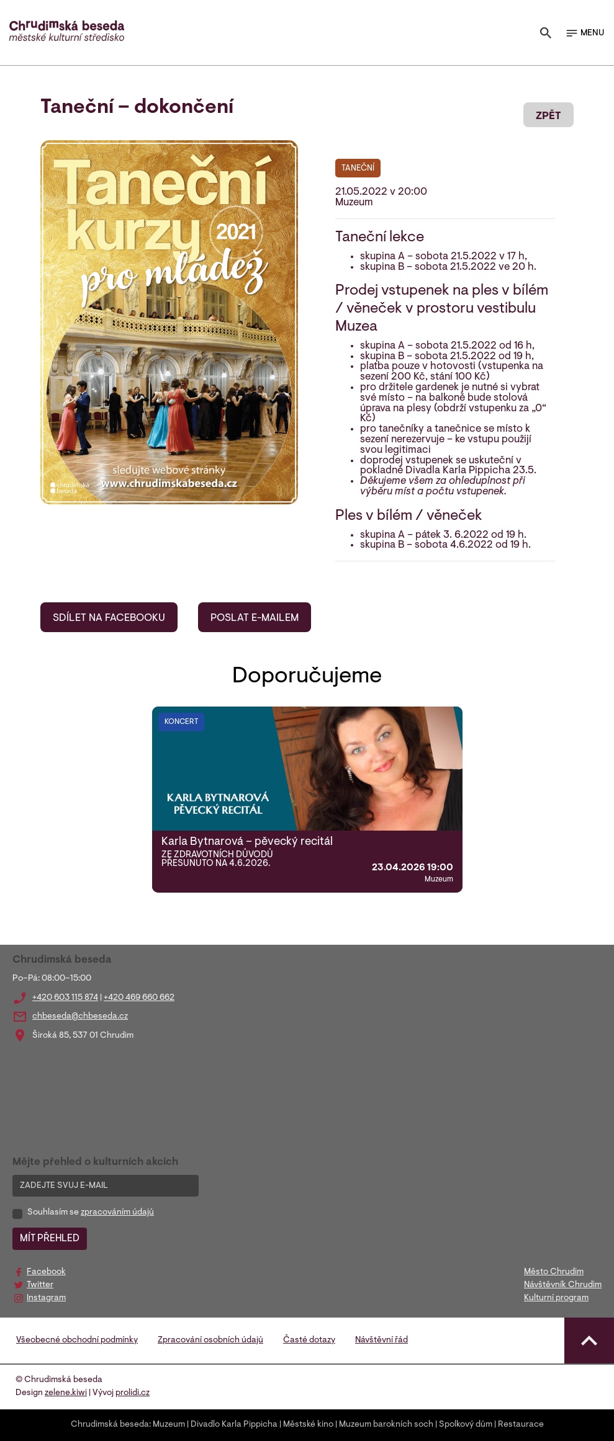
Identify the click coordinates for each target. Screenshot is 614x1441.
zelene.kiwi (66, 1393)
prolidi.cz (132, 1393)
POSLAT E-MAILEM (254, 618)
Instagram (46, 1298)
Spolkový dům (465, 1425)
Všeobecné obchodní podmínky (77, 1340)
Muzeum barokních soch (386, 1425)
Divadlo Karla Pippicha (234, 1425)
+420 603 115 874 (65, 998)
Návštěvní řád (381, 1340)
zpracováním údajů (117, 1212)
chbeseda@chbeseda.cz (80, 1016)
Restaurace (521, 1425)
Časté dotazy (309, 1340)
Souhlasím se (90, 1212)
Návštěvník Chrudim (563, 1285)
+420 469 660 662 (139, 998)
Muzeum (169, 1425)
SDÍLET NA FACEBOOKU (109, 618)
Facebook (46, 1272)
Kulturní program (556, 1298)
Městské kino (308, 1425)
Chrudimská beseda (110, 1425)
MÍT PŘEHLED (49, 1239)
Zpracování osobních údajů (210, 1340)
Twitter (40, 1285)
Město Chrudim (554, 1272)
